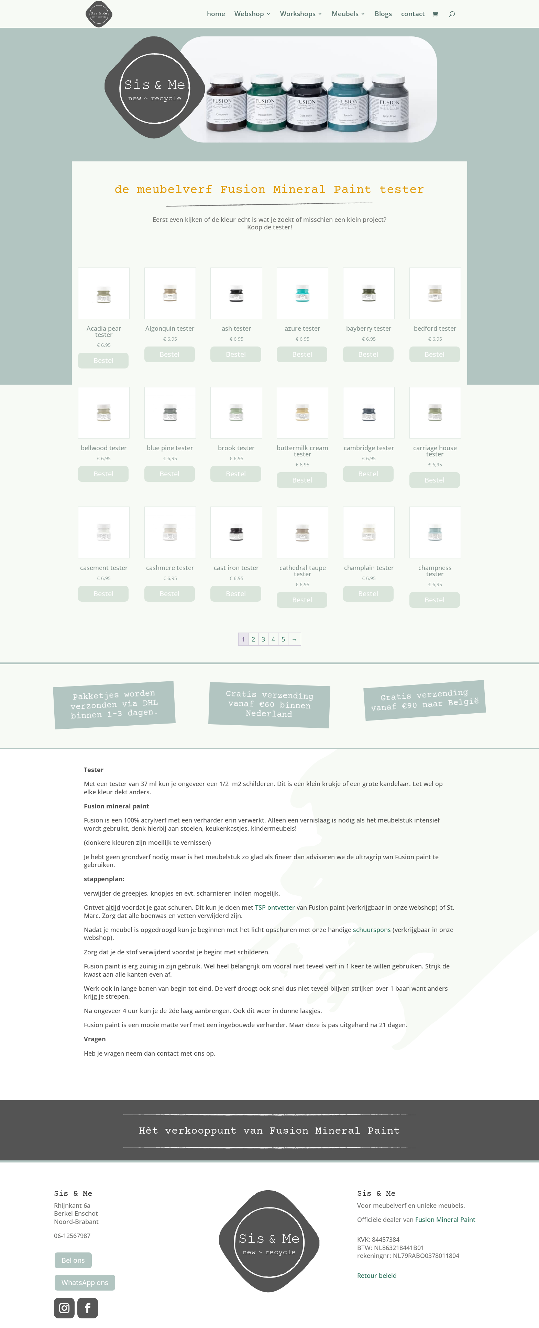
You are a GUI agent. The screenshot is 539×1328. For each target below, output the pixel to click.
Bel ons (73, 1260)
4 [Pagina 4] (273, 639)
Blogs (383, 15)
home (216, 15)
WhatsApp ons (85, 1282)
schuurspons (372, 930)
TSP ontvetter (275, 907)
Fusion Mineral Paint (445, 1219)
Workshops (298, 15)
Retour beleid (377, 1275)
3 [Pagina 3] (263, 639)
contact (413, 15)
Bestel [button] (103, 360)
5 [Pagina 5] (283, 639)
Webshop (249, 15)
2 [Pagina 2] (253, 639)
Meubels (345, 15)
